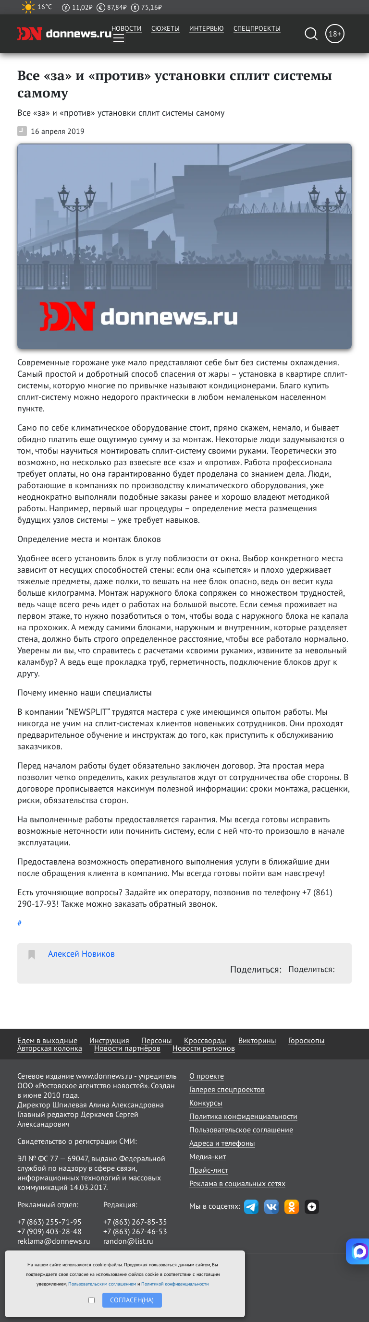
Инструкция (109, 1040)
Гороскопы (306, 1040)
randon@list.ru (128, 1241)
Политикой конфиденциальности (175, 1284)
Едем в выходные (47, 1040)
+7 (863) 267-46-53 (135, 1231)
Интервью (206, 28)
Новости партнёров (127, 1048)
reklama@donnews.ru (53, 1241)
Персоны (156, 1040)
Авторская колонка (49, 1048)
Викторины (257, 1040)
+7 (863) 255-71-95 (49, 1221)
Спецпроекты (257, 28)
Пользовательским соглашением (102, 1284)
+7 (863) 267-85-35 (135, 1221)
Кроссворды (205, 1040)
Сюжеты (165, 28)
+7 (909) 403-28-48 (49, 1231)
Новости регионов (203, 1048)
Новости (126, 28)
